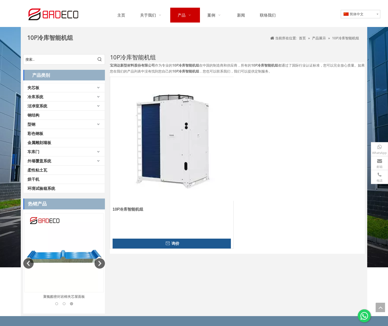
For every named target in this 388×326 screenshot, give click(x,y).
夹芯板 (33, 87)
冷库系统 (35, 97)
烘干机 (33, 179)
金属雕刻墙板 (39, 142)
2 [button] (64, 303)
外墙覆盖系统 (39, 161)
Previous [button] (28, 263)
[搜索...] (59, 59)
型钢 (31, 124)
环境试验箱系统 (41, 188)
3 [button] (71, 303)
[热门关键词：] (100, 59)
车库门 (33, 151)
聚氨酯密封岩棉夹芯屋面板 (64, 296)
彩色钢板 (35, 133)
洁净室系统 (37, 106)
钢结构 (33, 115)
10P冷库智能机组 (128, 209)
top (380, 307)
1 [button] (56, 303)
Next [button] (100, 263)
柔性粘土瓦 (37, 170)
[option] (64, 256)
